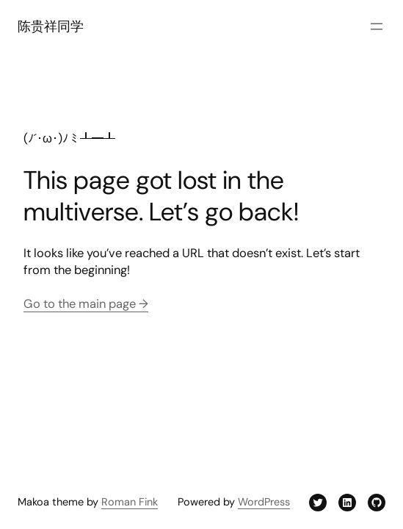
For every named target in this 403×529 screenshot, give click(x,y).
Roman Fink (129, 501)
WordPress (264, 501)
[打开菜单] (376, 26)
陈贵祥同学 (51, 26)
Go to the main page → (85, 304)
